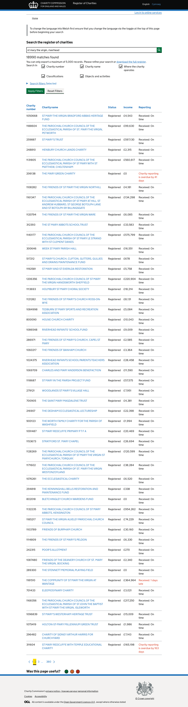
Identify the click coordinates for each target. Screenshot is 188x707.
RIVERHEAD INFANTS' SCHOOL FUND (64, 329)
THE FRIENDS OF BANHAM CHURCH (64, 350)
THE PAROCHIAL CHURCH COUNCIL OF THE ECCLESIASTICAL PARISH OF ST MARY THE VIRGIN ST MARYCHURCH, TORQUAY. (73, 455)
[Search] (94, 50)
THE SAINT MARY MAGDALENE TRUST (64, 400)
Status (112, 107)
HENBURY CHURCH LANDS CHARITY (64, 149)
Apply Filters (35, 91)
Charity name (92, 66)
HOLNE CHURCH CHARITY (58, 319)
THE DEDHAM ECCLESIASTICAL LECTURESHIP (69, 410)
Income (128, 107)
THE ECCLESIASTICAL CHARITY (60, 478)
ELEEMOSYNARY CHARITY (58, 590)
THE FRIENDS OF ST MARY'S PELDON (64, 539)
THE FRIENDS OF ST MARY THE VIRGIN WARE (69, 214)
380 (48, 662)
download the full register (131, 61)
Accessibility (41, 696)
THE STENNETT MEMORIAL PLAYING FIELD (67, 570)
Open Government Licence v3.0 (79, 702)
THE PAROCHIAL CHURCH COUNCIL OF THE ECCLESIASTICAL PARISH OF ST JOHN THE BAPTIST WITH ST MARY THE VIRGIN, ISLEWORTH (72, 604)
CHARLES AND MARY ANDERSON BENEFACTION (71, 370)
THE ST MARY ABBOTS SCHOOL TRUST (65, 224)
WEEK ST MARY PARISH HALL (59, 248)
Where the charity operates (134, 68)
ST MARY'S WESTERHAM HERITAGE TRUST (67, 614)
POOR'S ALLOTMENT (54, 549)
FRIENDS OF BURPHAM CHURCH (62, 529)
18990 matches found (42, 57)
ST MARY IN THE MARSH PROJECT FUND (66, 380)
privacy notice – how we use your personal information (72, 691)
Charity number (55, 66)
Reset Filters (55, 91)
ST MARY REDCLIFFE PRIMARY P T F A (64, 431)
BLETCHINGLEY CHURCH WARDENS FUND (67, 499)
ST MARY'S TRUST (52, 139)
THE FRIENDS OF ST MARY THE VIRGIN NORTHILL (71, 187)
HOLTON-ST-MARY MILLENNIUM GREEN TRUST (70, 624)
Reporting (145, 107)
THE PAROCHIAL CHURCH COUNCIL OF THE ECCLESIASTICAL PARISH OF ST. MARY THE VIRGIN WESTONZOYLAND (72, 468)
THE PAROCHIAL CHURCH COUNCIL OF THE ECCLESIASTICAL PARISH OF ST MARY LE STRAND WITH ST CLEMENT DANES (71, 238)
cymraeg (156, 4)
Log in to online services (148, 12)
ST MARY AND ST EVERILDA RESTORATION (67, 268)
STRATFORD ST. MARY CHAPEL (60, 441)
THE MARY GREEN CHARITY (58, 173)
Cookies (28, 696)
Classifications (54, 76)
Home (35, 18)
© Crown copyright (144, 698)
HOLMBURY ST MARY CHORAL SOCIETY (65, 289)
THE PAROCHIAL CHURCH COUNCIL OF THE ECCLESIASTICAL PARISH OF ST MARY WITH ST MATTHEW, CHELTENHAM (69, 163)
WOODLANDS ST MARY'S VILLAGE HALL (65, 390)
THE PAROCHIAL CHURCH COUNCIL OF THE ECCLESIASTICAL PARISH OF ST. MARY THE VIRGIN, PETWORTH (72, 129)
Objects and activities (97, 76)
